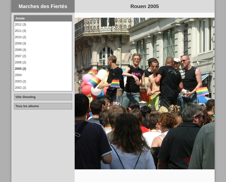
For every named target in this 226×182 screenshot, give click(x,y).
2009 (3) (20, 43)
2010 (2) (20, 37)
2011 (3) (20, 31)
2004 (18, 75)
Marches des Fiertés (42, 6)
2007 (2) (20, 56)
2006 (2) (20, 62)
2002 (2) (20, 87)
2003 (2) (20, 81)
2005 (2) (20, 69)
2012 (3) (20, 24)
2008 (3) (20, 50)
